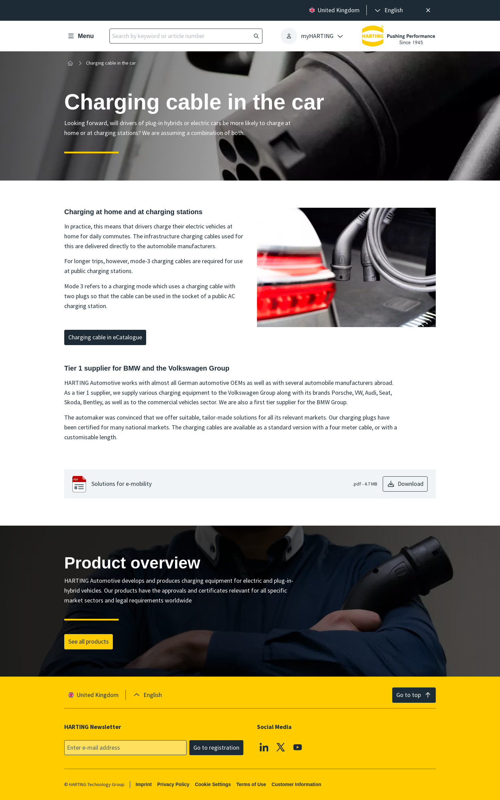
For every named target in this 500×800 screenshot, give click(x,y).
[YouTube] (298, 747)
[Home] (70, 63)
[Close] (428, 10)
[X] (281, 747)
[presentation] (388, 10)
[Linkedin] (264, 747)
